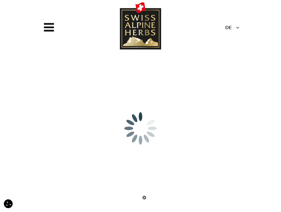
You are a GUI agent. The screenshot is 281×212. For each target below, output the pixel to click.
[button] (8, 204)
